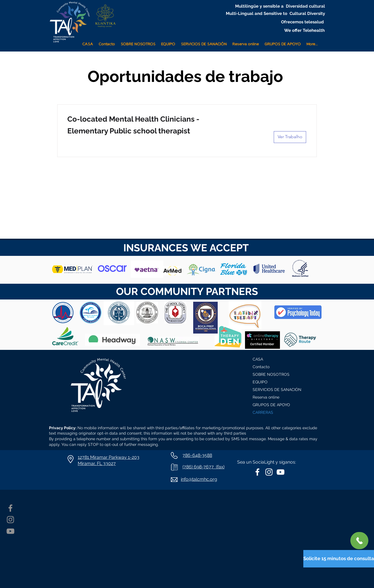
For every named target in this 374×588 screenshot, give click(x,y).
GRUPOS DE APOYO (271, 405)
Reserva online (266, 397)
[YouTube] (10, 531)
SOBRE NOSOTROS (271, 374)
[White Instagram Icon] (269, 472)
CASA (258, 359)
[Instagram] (10, 519)
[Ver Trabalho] (290, 137)
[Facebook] (10, 508)
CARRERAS (263, 412)
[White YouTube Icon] (280, 472)
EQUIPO (260, 382)
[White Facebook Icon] (257, 472)
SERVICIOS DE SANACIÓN (277, 389)
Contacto (261, 367)
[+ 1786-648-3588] (359, 540)
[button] (204, 42)
